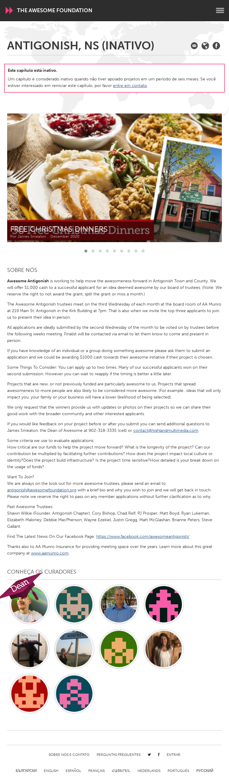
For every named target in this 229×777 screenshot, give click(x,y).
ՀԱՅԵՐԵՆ (121, 771)
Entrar (173, 755)
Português (178, 771)
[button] (85, 251)
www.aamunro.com (50, 553)
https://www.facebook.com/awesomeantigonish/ (142, 536)
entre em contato (130, 85)
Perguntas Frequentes (118, 755)
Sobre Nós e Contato (69, 755)
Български (26, 771)
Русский (204, 771)
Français (96, 771)
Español (73, 771)
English (51, 771)
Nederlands (148, 771)
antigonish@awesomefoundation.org (41, 490)
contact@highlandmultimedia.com (165, 430)
